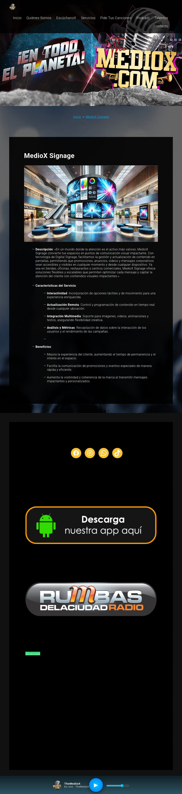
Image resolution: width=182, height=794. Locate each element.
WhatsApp (32, 653)
